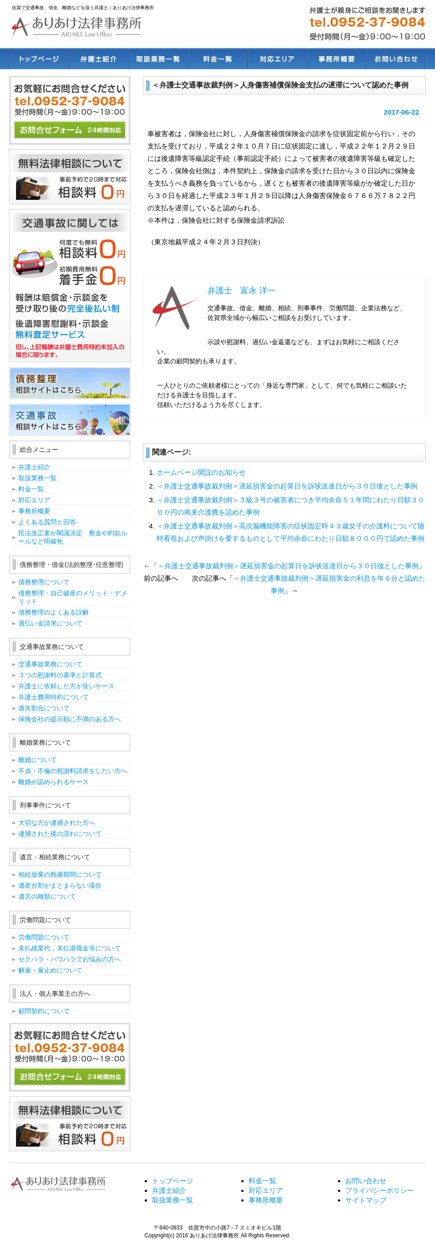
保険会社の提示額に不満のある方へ (69, 719)
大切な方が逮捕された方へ (56, 822)
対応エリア (277, 58)
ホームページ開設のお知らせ (201, 472)
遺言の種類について (47, 896)
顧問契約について (44, 1011)
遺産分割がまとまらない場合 (60, 885)
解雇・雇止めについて (50, 970)
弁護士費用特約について (53, 697)
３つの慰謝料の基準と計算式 (60, 675)
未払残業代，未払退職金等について (69, 948)
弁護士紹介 (98, 58)
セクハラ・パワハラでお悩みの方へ (69, 959)
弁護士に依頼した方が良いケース (66, 686)
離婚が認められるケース (53, 781)
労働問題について (44, 937)
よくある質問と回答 (47, 522)
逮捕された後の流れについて (60, 833)
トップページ (39, 58)
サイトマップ (365, 1200)
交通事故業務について (50, 664)
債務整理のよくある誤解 (53, 612)
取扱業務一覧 (158, 58)
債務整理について (44, 582)
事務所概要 (336, 58)
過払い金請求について (50, 623)
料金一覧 (217, 58)
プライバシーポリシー (379, 1190)
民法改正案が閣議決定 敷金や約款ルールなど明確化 (72, 537)
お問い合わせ (396, 58)
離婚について (37, 759)
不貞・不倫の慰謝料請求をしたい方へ (72, 770)
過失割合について (44, 708)
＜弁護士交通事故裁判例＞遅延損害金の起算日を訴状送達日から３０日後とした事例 (287, 486)
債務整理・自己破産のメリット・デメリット (72, 597)
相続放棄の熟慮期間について (60, 874)
